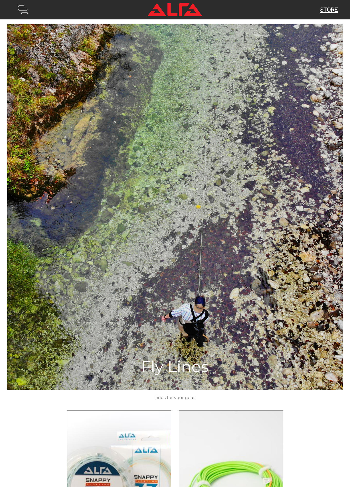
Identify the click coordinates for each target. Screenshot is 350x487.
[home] (175, 9)
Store (329, 9)
